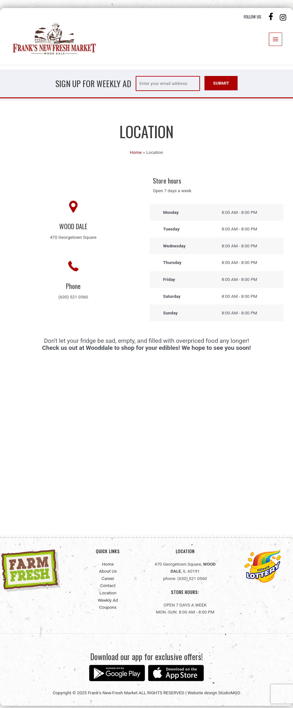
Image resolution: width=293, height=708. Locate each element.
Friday (169, 281)
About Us (108, 573)
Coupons (108, 609)
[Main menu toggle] (275, 40)
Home (108, 566)
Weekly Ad (108, 602)
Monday (171, 214)
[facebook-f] (271, 17)
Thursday (172, 264)
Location (107, 595)
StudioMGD (229, 694)
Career (108, 580)
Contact (108, 587)
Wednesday (174, 248)
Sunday (170, 315)
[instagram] (283, 18)
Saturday (172, 298)
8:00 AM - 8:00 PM (239, 214)
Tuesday (171, 231)
